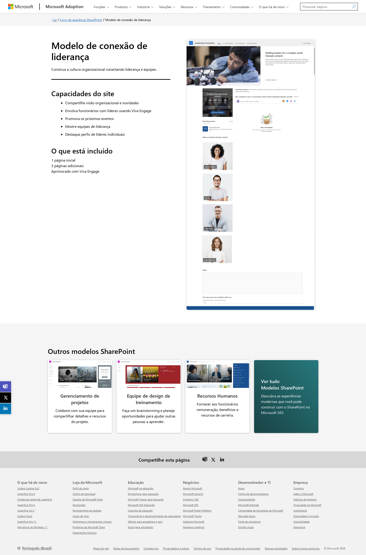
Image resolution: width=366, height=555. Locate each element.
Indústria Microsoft (193, 520)
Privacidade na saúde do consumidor (237, 547)
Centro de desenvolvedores (253, 492)
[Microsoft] (21, 6)
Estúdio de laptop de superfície (34, 498)
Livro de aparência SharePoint (81, 20)
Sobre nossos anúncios (306, 547)
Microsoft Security (193, 492)
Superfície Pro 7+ (27, 520)
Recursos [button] (189, 7)
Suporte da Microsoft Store (88, 498)
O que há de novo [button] (274, 7)
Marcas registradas (276, 547)
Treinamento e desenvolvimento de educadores (154, 514)
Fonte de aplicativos (249, 520)
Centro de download (84, 492)
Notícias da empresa (305, 498)
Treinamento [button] (214, 7)
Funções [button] (102, 7)
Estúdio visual (246, 525)
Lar (54, 20)
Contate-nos (151, 547)
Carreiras (298, 486)
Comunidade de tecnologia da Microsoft (260, 509)
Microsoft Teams (192, 514)
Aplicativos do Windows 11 (32, 525)
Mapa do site (101, 547)
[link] (6, 386)
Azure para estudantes (140, 525)
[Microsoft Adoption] (64, 6)
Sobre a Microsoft (303, 492)
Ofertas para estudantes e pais (145, 520)
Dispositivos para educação (143, 492)
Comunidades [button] (242, 7)
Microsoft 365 (190, 503)
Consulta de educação (140, 509)
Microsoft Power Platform (197, 509)
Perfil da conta (81, 486)
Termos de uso (202, 547)
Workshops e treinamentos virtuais (92, 520)
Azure (241, 486)
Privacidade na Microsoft (307, 503)
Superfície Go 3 (25, 509)
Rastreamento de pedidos (87, 509)
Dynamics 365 (191, 498)
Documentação (246, 498)
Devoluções (79, 503)
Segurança (299, 525)
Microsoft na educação (140, 486)
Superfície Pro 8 (26, 492)
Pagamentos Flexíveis (85, 531)
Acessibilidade (301, 520)
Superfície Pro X (26, 503)
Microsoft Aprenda (248, 503)
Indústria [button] (145, 7)
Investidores (300, 509)
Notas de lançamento (126, 547)
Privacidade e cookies (176, 547)
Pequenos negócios (193, 525)
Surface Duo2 (24, 514)
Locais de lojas (81, 514)
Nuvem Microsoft (192, 486)
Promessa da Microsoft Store (89, 525)
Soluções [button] (167, 7)
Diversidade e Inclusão (306, 514)
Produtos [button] (123, 7)
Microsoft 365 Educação (141, 503)
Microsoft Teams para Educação (146, 498)
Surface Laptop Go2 (28, 486)
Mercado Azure (246, 514)
